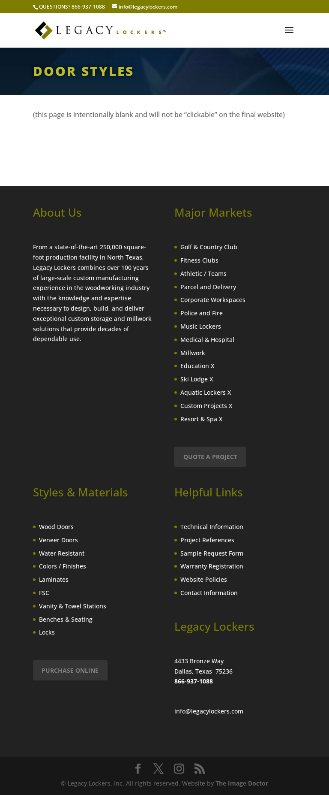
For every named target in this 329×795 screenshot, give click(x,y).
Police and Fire (201, 313)
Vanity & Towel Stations (72, 606)
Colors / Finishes (62, 566)
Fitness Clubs (199, 260)
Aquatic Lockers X (205, 392)
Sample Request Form (211, 553)
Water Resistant (61, 553)
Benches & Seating (66, 619)
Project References (207, 540)
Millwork (192, 353)
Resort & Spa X (201, 419)
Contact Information (209, 593)
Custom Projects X (206, 406)
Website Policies (203, 579)
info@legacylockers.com (208, 711)
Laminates (54, 579)
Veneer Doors (58, 540)
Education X (197, 366)
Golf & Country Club (208, 247)
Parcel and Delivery (208, 287)
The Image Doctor (241, 783)
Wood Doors (56, 527)
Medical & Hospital (207, 340)
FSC (44, 593)
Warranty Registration (211, 566)
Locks (47, 632)
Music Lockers (200, 326)
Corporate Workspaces (212, 300)
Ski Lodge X (196, 379)
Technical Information (211, 527)
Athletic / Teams (203, 273)
